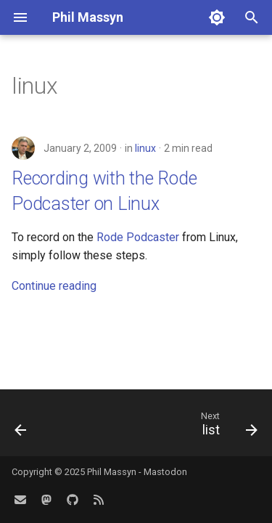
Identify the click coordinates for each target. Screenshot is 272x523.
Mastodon (165, 471)
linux (145, 148)
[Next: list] (227, 427)
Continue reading (54, 286)
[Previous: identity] (21, 427)
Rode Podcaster (137, 237)
